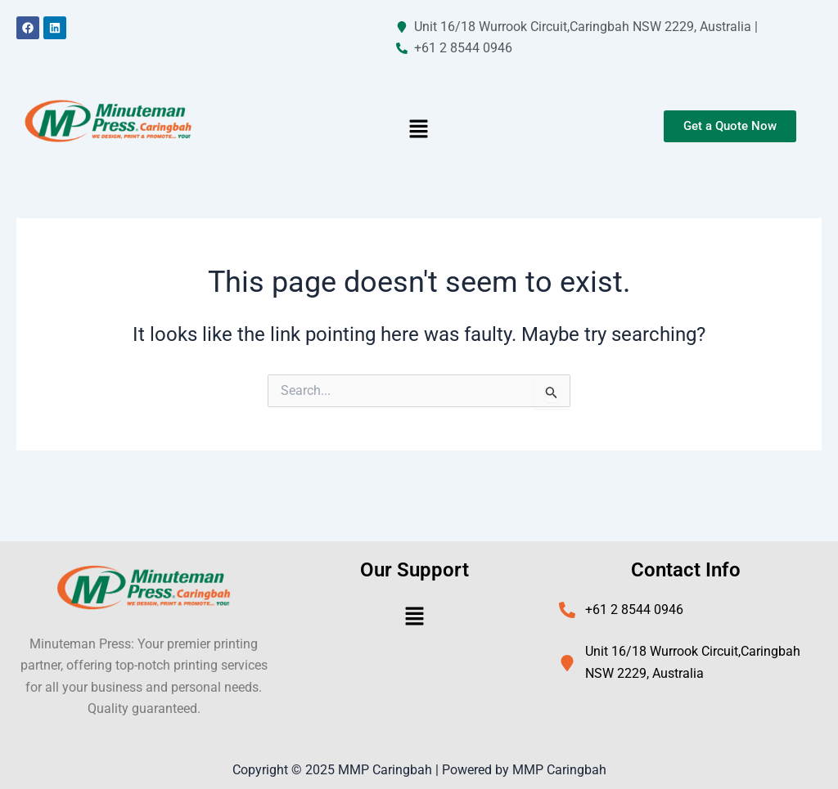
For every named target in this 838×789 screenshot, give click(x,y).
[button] (419, 131)
